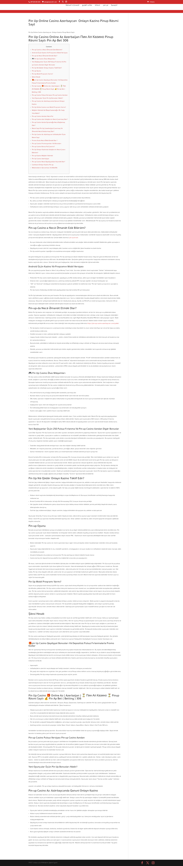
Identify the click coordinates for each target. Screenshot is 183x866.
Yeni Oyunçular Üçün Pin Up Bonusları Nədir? (47, 98)
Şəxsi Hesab (36, 77)
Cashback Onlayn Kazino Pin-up (42, 165)
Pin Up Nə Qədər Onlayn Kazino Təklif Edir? (47, 68)
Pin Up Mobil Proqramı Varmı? (42, 74)
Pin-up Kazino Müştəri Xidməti (42, 156)
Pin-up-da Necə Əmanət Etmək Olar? (44, 56)
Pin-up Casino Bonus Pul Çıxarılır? (43, 147)
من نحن (105, 8)
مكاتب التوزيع (87, 8)
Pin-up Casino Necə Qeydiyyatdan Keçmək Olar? (48, 162)
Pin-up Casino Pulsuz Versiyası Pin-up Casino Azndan (50, 95)
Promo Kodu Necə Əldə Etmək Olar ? (44, 141)
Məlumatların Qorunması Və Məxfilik (44, 168)
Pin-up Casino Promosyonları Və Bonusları (46, 144)
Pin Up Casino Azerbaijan (40, 159)
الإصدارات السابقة (72, 8)
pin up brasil (73, 238)
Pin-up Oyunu (36, 71)
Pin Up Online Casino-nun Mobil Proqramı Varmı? (49, 107)
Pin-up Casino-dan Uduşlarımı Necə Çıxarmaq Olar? (50, 119)
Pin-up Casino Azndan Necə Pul (42, 116)
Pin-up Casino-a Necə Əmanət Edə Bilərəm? (47, 50)
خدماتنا (97, 8)
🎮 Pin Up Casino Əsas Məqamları (43, 59)
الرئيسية (114, 8)
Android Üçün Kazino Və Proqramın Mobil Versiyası (50, 53)
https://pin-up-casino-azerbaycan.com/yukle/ (103, 323)
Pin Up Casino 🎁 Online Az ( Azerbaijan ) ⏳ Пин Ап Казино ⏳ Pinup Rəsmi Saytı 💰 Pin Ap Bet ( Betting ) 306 (49, 89)
